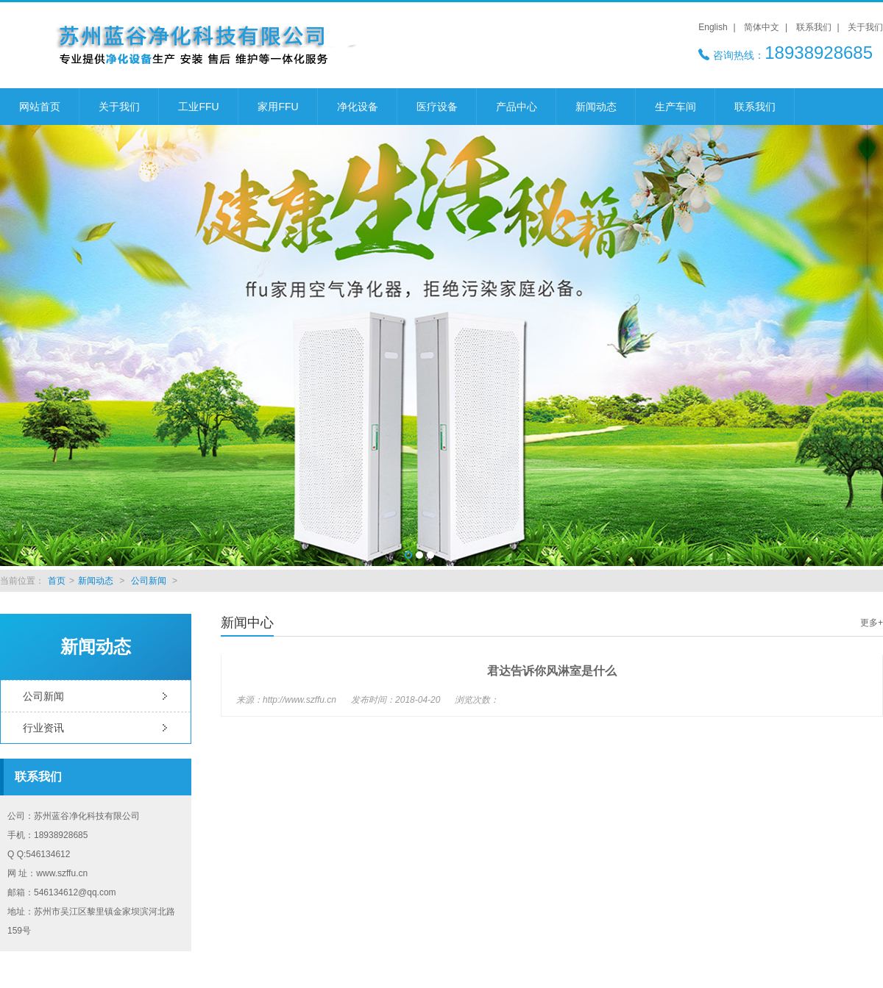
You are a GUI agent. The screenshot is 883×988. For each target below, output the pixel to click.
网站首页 (39, 106)
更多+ (871, 623)
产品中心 (516, 106)
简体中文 (761, 27)
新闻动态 (596, 106)
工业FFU (198, 106)
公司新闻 (148, 581)
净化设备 (357, 106)
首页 (56, 581)
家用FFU (278, 106)
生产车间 (675, 106)
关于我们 (865, 27)
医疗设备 (437, 106)
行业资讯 (43, 728)
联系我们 (813, 27)
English (712, 27)
